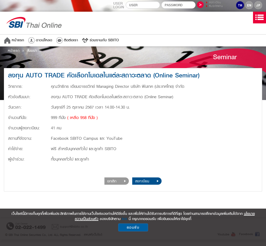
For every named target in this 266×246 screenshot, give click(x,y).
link (124, 219)
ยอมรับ (133, 227)
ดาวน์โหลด (40, 40)
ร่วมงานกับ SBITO (100, 40)
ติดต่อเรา (67, 40)
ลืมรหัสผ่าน (216, 6)
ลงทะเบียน (215, 2)
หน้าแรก (14, 40)
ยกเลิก (116, 181)
